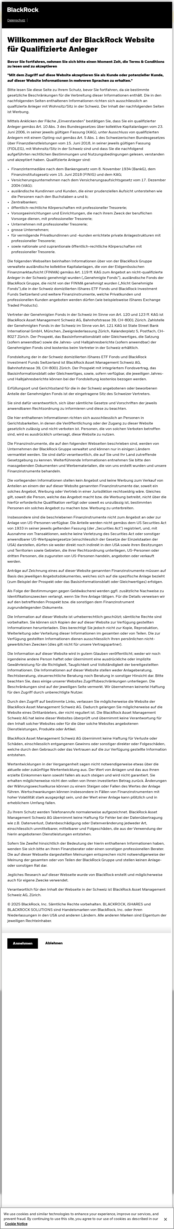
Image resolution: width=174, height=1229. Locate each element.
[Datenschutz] (17, 20)
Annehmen (22, 943)
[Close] (165, 1220)
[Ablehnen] (54, 943)
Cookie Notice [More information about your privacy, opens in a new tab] (16, 1224)
